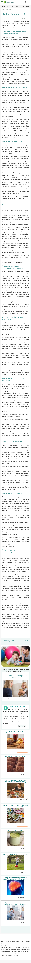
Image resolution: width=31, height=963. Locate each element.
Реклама (15, 940)
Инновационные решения (15, 687)
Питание (17, 6)
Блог (12, 6)
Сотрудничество (24, 938)
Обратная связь (13, 938)
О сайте (4, 938)
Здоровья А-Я (5, 6)
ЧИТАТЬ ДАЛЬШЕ (22, 751)
